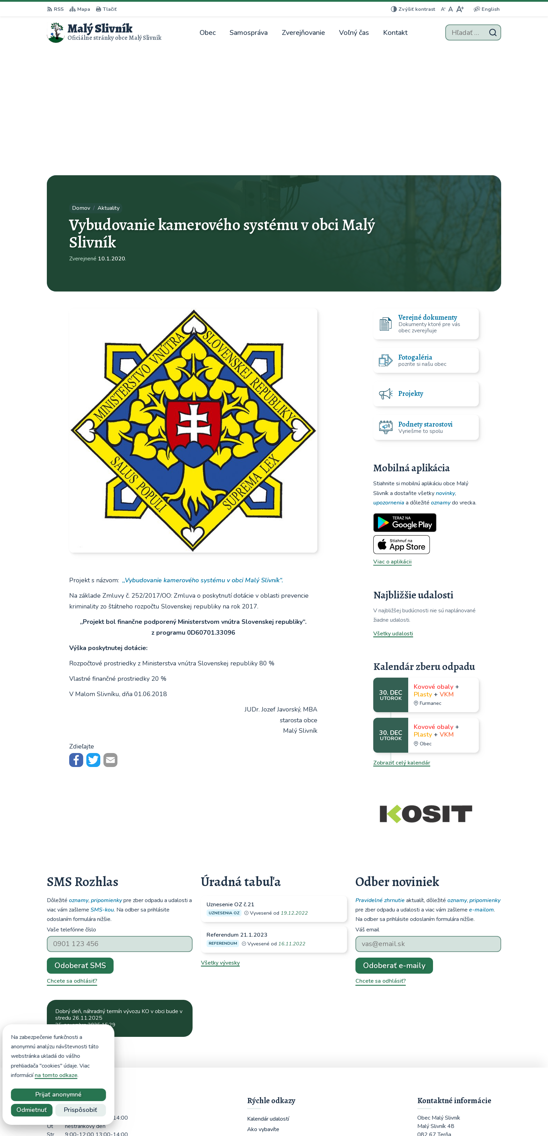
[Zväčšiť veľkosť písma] (459, 9)
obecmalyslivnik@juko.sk (449, 1066)
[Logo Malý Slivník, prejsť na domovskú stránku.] (104, 32)
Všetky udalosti (393, 507)
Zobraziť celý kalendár (401, 636)
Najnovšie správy (89, 914)
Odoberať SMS (80, 838)
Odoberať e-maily (394, 838)
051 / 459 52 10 (438, 1058)
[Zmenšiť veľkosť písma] (443, 9)
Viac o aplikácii (392, 435)
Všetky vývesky (220, 836)
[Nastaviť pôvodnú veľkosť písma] (450, 9)
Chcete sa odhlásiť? (72, 854)
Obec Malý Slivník (388, 1117)
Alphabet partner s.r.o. (291, 1117)
